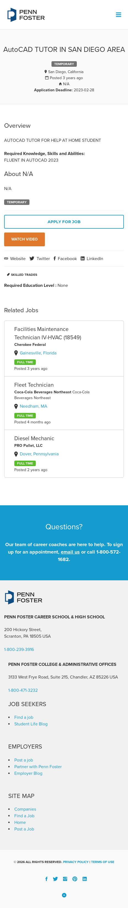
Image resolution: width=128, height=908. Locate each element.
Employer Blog (28, 773)
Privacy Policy (76, 862)
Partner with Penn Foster (38, 767)
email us (70, 552)
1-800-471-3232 (23, 690)
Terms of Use (102, 862)
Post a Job (24, 829)
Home (20, 822)
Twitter (43, 258)
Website (17, 258)
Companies (25, 809)
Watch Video (24, 239)
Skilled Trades (24, 275)
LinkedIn (94, 258)
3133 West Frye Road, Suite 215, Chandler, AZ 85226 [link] (58, 677)
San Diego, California (65, 72)
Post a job (23, 760)
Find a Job (24, 816)
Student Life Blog (31, 724)
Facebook (67, 258)
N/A (66, 84)
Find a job (23, 717)
